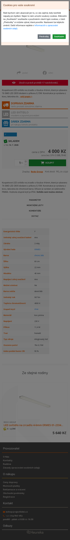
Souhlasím (59, 37)
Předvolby (44, 37)
